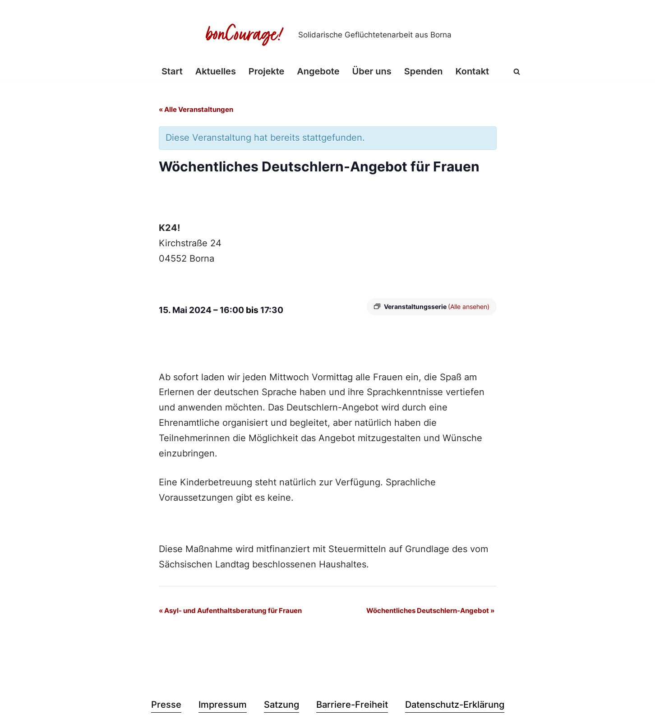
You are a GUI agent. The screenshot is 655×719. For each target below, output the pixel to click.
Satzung (281, 706)
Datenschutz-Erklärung (454, 706)
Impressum (222, 706)
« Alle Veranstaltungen (196, 110)
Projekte (266, 71)
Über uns (372, 71)
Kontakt (472, 71)
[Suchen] (517, 71)
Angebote (318, 71)
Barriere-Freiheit (352, 706)
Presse (166, 706)
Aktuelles (215, 71)
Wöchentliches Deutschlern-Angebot (430, 611)
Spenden (423, 71)
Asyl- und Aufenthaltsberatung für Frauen (230, 611)
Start (171, 71)
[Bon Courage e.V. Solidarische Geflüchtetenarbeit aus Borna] (327, 34)
